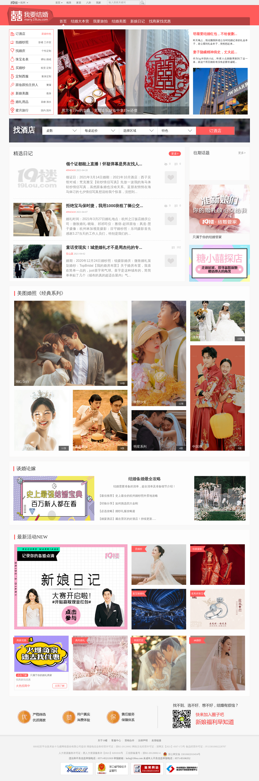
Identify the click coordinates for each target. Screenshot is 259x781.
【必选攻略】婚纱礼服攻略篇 (116, 511)
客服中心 (116, 740)
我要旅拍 (100, 21)
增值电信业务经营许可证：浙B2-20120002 (109, 746)
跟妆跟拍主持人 (27, 85)
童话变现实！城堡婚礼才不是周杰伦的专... (104, 247)
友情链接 (156, 740)
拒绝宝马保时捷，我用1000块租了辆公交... (104, 205)
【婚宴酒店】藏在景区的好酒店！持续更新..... (127, 518)
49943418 (71, 170)
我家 (98, 2)
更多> (175, 153)
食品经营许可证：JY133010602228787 (206, 746)
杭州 (22, 2)
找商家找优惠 (160, 21)
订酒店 (215, 130)
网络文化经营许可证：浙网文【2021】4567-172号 (158, 746)
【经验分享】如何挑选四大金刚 (118, 503)
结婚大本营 (80, 21)
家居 (78, 2)
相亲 (68, 2)
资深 (48, 84)
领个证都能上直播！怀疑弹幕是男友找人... (104, 164)
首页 (57, 2)
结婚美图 (119, 21)
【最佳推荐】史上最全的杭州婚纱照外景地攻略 (128, 495)
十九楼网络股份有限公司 (67, 746)
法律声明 (143, 740)
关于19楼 (102, 740)
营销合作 (129, 740)
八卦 (88, 2)
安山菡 (69, 253)
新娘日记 (137, 21)
